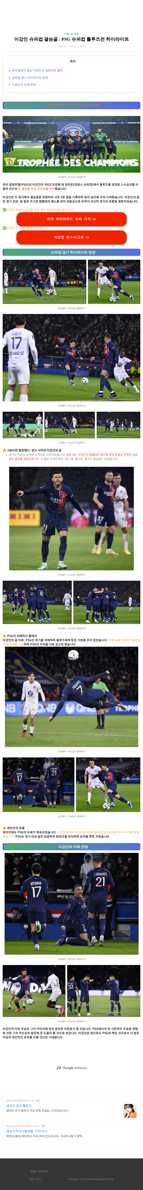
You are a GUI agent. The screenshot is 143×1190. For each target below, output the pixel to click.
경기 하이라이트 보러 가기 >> (71, 219)
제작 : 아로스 (35, 1179)
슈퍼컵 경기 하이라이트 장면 (30, 78)
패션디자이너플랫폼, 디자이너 (26, 1131)
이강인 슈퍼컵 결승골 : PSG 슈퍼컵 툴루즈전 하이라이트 (71, 39)
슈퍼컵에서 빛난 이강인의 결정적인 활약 (37, 70)
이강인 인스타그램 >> (71, 237)
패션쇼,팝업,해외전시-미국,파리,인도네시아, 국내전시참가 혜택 (44, 1136)
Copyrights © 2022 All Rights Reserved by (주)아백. (91, 1179)
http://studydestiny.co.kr (20, 1100)
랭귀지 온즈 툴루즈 (19, 1106)
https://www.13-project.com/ (22, 1126)
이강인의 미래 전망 (24, 85)
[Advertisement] (71, 1067)
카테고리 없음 (71, 34)
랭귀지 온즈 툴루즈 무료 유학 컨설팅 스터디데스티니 (37, 1110)
